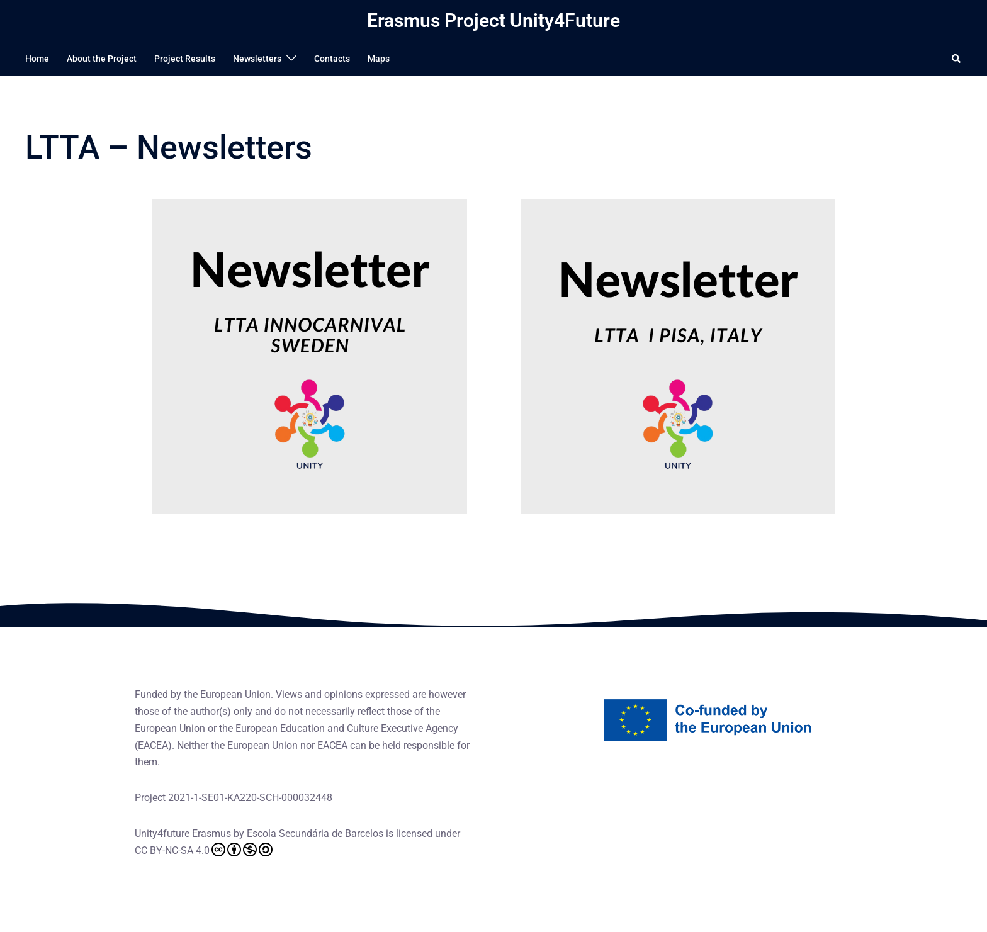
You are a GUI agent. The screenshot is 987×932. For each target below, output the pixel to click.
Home (37, 58)
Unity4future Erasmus (183, 833)
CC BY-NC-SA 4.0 (204, 849)
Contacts (332, 58)
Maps (379, 58)
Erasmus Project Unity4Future (493, 20)
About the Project (102, 58)
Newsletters (257, 58)
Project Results (184, 58)
